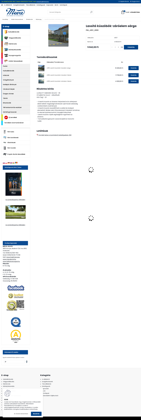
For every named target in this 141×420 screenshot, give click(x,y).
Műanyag (38, 19)
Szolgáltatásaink (18, 5)
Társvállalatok (30, 5)
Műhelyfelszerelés (12, 49)
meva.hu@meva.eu (42, 2)
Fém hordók (9, 148)
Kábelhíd (93, 172)
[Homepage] (2, 5)
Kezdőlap (5, 19)
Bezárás (36, 414)
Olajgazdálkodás (12, 38)
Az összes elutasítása (21, 414)
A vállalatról (8, 5)
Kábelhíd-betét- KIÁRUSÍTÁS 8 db (126, 173)
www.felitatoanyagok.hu (11, 261)
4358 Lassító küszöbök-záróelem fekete (59, 81)
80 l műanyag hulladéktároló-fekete (74, 220)
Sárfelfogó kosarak (9, 112)
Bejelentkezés (124, 1)
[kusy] (115, 47)
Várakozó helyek (8, 89)
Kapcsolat (49, 5)
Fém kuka (8, 132)
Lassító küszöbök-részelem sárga (47, 166)
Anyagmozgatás (12, 55)
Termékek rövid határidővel (13, 123)
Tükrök (5, 98)
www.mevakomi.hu (9, 259)
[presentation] (37, 168)
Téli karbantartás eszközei (12, 107)
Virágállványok (8, 80)
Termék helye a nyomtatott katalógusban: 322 (54, 135)
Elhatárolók (29, 19)
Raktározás (10, 44)
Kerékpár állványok (9, 84)
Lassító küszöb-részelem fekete (73, 166)
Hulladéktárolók (11, 32)
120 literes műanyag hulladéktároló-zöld (123, 220)
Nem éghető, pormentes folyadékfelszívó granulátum (48, 221)
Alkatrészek (9, 143)
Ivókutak (6, 75)
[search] (91, 13)
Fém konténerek (10, 137)
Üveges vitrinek (8, 94)
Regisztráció (136, 1)
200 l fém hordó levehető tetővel (98, 220)
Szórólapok (63, 5)
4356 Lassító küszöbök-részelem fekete (59, 75)
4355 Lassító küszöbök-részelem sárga (58, 68)
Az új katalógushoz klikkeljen (15, 200)
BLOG (56, 5)
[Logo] (13, 12)
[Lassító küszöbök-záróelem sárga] (58, 35)
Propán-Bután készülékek (14, 154)
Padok (5, 66)
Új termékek (10, 117)
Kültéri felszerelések (17, 19)
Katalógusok (41, 5)
